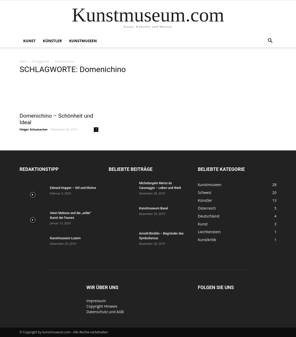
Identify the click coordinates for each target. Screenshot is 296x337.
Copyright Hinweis (102, 306)
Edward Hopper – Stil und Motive (73, 188)
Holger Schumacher (34, 129)
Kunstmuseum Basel (153, 208)
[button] (270, 41)
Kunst (29, 40)
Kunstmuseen (83, 40)
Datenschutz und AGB (105, 311)
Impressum (96, 300)
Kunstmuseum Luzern (65, 238)
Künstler (52, 40)
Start (23, 61)
